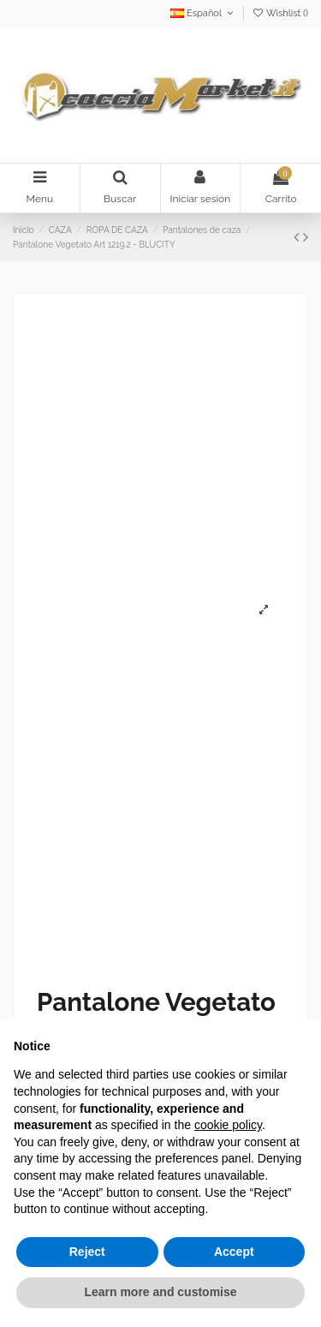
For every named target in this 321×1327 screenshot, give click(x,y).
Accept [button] (234, 1251)
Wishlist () (280, 13)
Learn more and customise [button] (160, 1292)
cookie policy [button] (228, 1125)
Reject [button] (87, 1251)
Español (203, 13)
